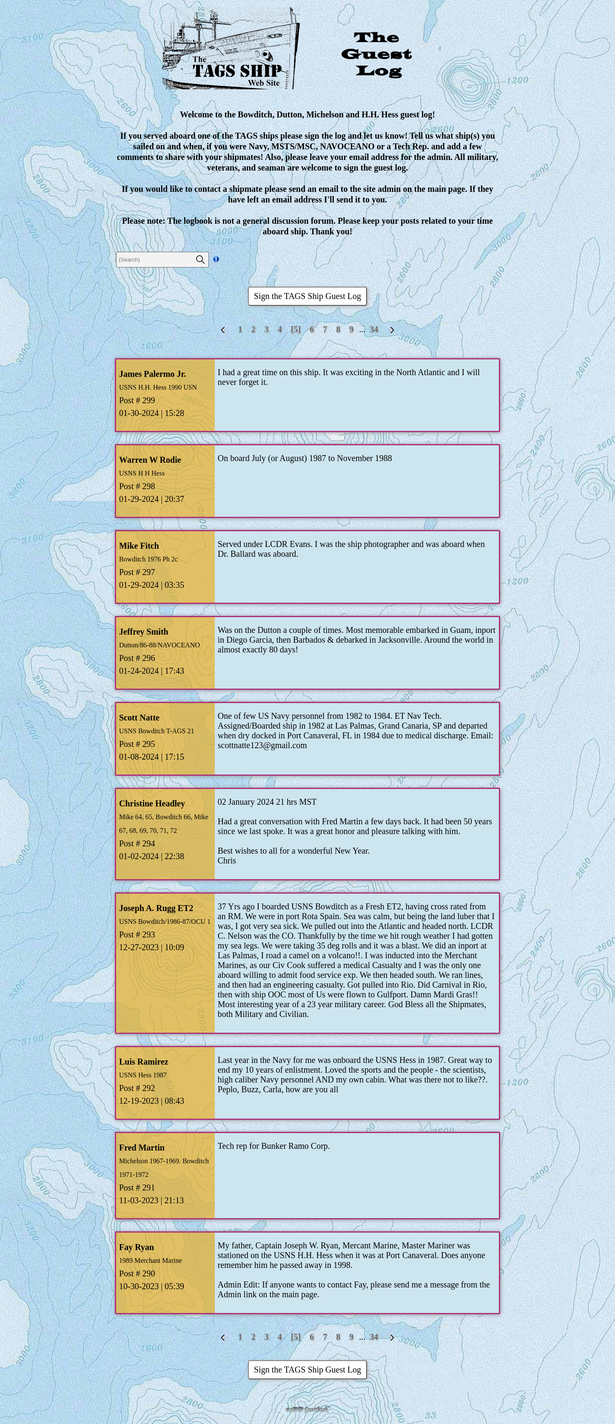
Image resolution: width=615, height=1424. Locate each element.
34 (374, 329)
